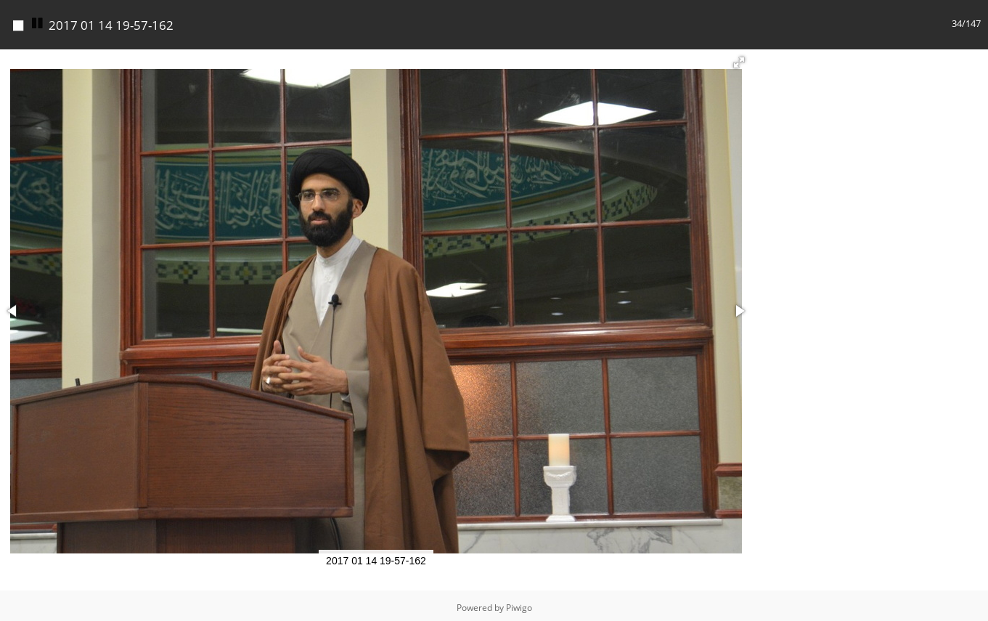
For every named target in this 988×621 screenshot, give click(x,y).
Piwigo (519, 607)
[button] (739, 62)
